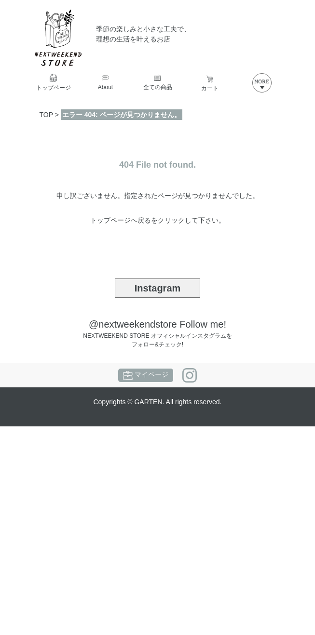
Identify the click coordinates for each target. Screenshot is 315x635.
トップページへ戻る (120, 220)
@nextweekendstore (133, 324)
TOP (46, 115)
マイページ (145, 375)
